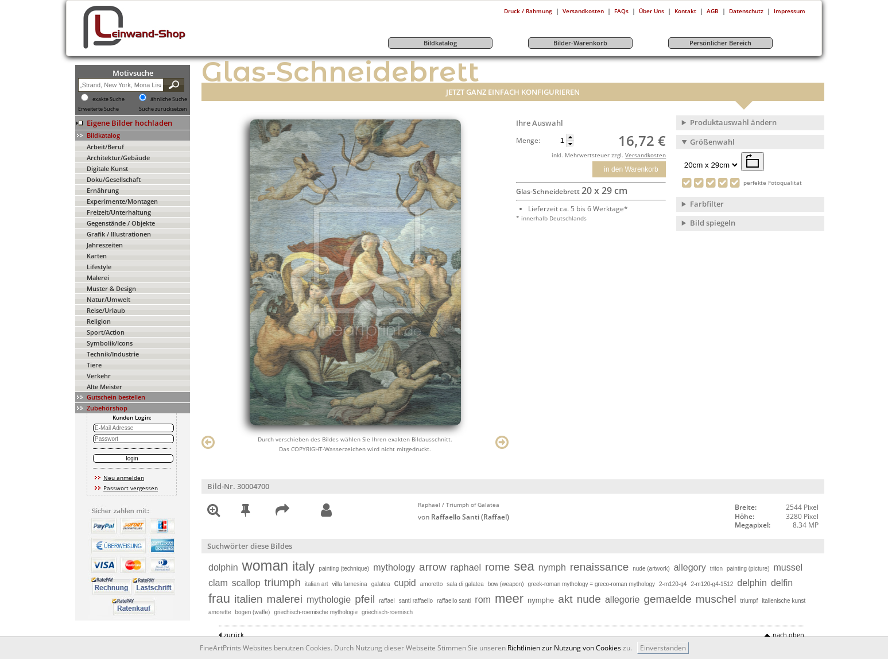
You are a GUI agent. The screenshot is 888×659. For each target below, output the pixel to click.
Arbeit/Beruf (105, 146)
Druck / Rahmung (528, 11)
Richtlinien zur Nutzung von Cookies (564, 648)
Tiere (94, 364)
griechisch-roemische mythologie (316, 612)
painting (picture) (748, 568)
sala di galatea (465, 584)
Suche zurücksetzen (163, 109)
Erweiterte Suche (98, 109)
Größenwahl (712, 142)
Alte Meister (104, 386)
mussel (787, 567)
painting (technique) (344, 568)
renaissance (599, 567)
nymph (552, 567)
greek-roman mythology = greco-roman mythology (591, 584)
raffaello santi (454, 601)
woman (265, 565)
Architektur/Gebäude (118, 157)
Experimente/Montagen (122, 201)
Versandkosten (583, 11)
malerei (285, 599)
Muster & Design (111, 288)
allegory (690, 567)
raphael (466, 567)
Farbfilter (707, 204)
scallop (246, 583)
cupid (405, 583)
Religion (99, 321)
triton (716, 568)
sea (524, 566)
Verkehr (99, 375)
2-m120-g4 (673, 584)
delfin (782, 583)
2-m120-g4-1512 (712, 584)
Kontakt (685, 11)
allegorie (622, 599)
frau (219, 598)
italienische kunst (783, 601)
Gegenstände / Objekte (121, 223)
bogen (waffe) (252, 612)
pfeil (365, 599)
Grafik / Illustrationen (119, 234)
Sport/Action (106, 332)
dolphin (223, 567)
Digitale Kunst (107, 168)
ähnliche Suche (168, 99)
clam (218, 583)
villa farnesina (349, 584)
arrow (433, 567)
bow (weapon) (506, 584)
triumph (283, 582)
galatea (380, 584)
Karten (97, 255)
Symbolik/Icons (110, 343)
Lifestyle (99, 266)
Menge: (528, 140)
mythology (394, 567)
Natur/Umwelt (108, 299)
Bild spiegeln (712, 223)
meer (509, 598)
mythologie (329, 599)
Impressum (789, 11)
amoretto (431, 584)
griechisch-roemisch (387, 612)
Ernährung (103, 190)
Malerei (98, 277)
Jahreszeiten (105, 245)
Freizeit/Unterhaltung (119, 212)
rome (497, 567)
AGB (713, 11)
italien (248, 599)
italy (303, 566)
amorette (219, 612)
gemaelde (667, 599)
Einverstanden (663, 648)
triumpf (749, 601)
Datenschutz (746, 11)
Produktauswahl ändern (733, 122)
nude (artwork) (651, 568)
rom (483, 599)
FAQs (621, 11)
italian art (316, 584)
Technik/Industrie (113, 354)
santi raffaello (416, 601)
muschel (716, 599)
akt (565, 599)
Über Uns (651, 11)
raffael (387, 601)
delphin (752, 583)
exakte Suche (108, 99)
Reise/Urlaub (106, 310)
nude (589, 599)
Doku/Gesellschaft (114, 179)
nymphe (541, 600)
